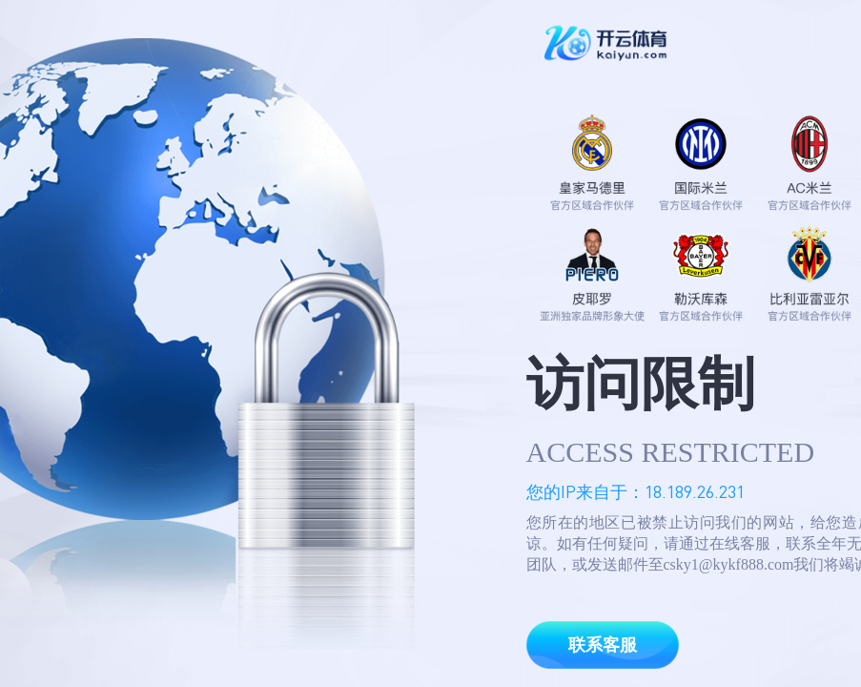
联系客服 (602, 645)
